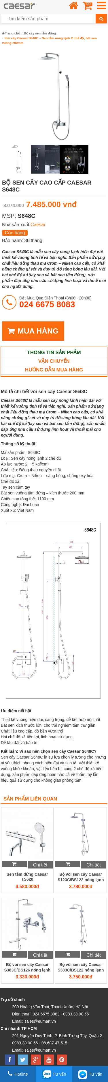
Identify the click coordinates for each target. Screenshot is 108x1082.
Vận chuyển (54, 361)
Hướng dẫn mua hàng (54, 370)
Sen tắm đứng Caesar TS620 (27, 877)
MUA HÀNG (33, 331)
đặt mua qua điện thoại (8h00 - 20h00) (55, 302)
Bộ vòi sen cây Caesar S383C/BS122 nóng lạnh (81, 967)
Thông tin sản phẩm (54, 352)
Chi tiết (40, 864)
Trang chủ (11, 33)
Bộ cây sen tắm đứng (40, 33)
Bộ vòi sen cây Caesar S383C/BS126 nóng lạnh (27, 967)
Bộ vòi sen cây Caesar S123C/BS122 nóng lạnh (81, 877)
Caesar (38, 224)
